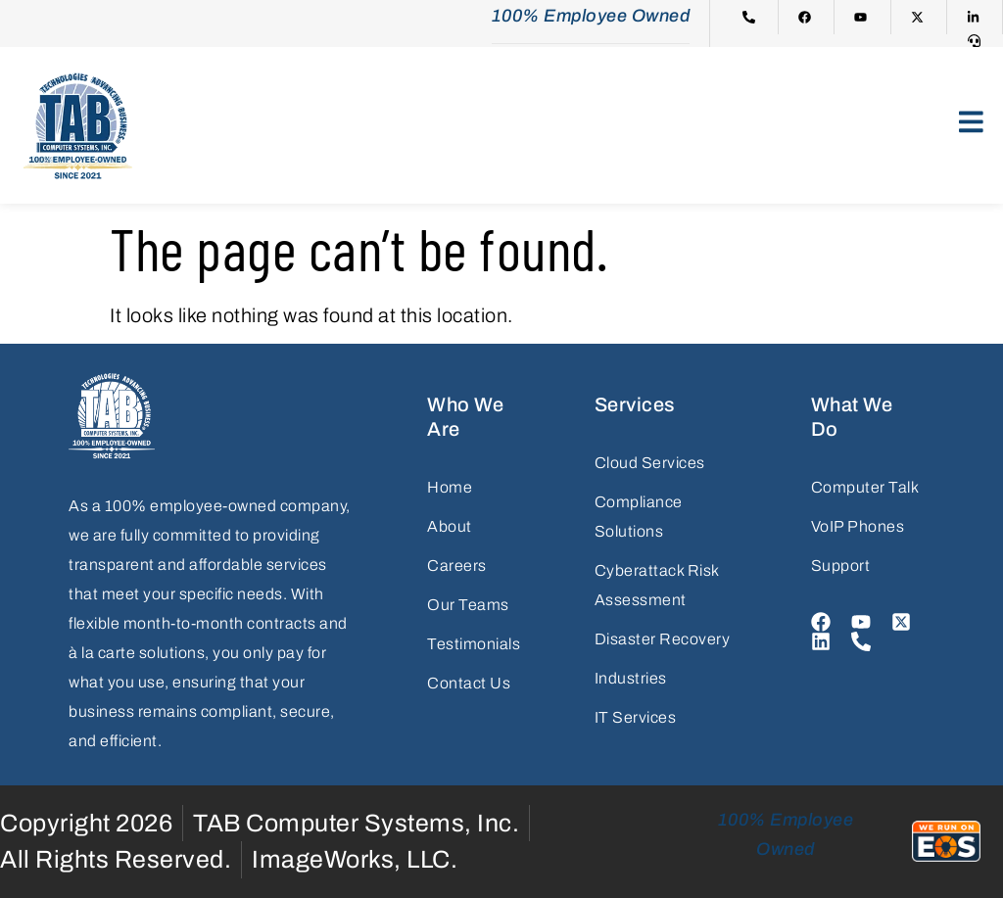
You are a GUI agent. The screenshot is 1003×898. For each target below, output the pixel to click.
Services (635, 404)
